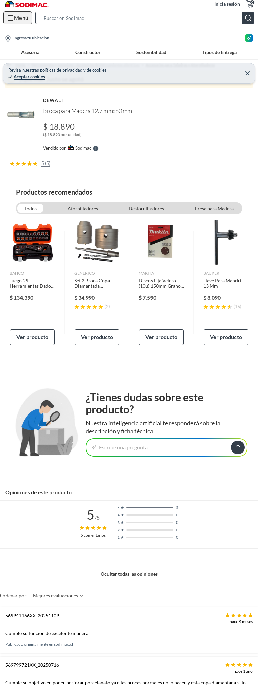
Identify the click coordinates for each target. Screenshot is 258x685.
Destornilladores (146, 208)
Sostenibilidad (151, 52)
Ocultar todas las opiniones (129, 574)
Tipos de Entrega (219, 52)
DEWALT (53, 100)
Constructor (88, 52)
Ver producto (32, 337)
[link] (32, 282)
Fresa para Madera (214, 208)
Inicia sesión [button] (227, 4)
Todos (30, 208)
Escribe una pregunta (120, 447)
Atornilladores (83, 208)
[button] (146, 18)
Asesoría (30, 52)
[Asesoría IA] (249, 38)
